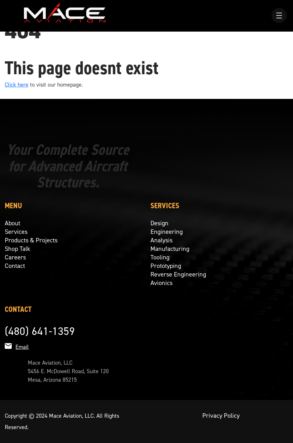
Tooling (159, 257)
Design (159, 223)
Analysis (161, 240)
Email (22, 347)
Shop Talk (17, 249)
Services (16, 232)
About (12, 223)
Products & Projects (31, 240)
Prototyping (165, 266)
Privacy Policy (221, 415)
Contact (15, 266)
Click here (16, 84)
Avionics (161, 283)
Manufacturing (169, 249)
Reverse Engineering (178, 274)
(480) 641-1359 (40, 331)
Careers (15, 257)
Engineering (166, 232)
